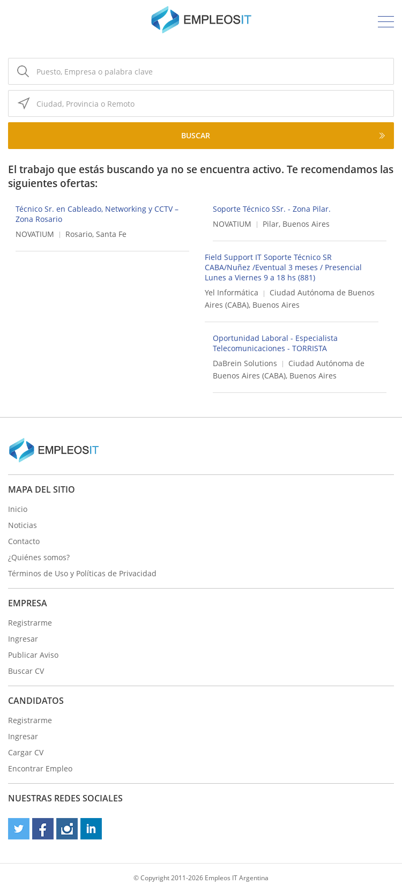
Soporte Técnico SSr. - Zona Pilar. (272, 209)
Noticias (22, 525)
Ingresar (23, 639)
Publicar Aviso (33, 655)
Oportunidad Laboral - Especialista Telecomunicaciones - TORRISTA (275, 343)
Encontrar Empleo (40, 768)
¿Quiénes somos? (39, 557)
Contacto (24, 541)
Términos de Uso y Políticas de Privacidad (82, 573)
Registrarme (30, 623)
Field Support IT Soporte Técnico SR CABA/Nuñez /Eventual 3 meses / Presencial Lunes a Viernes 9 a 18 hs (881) (283, 267)
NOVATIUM (35, 234)
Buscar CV (26, 671)
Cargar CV (25, 752)
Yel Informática (231, 292)
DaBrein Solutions (245, 363)
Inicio (17, 509)
